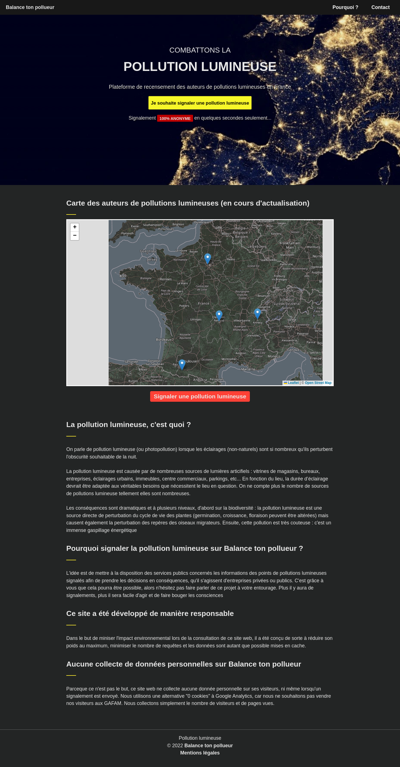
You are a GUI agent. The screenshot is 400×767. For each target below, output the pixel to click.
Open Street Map (318, 383)
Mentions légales (200, 753)
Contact (381, 7)
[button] (207, 259)
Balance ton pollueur (208, 745)
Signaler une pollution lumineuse (200, 396)
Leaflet (291, 383)
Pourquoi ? (345, 7)
